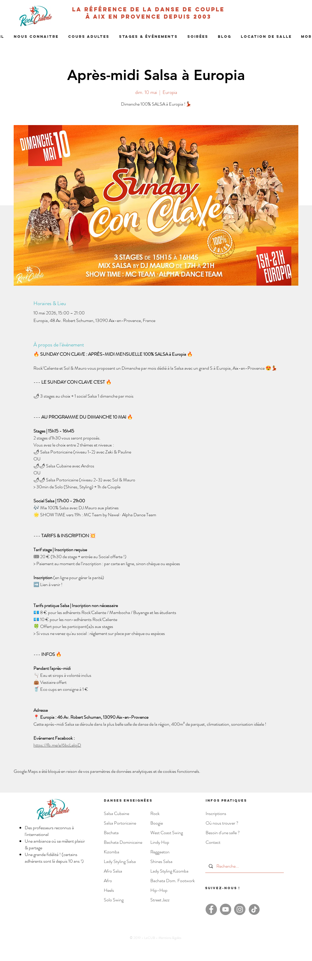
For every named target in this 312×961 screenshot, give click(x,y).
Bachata (111, 832)
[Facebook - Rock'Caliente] (211, 909)
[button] (36, 36)
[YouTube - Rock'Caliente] (225, 909)
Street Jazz (160, 899)
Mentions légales (169, 937)
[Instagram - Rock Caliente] (239, 909)
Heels (109, 890)
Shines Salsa (161, 861)
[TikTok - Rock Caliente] (254, 909)
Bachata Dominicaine (123, 842)
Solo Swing (114, 899)
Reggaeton (160, 851)
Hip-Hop (158, 890)
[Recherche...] (244, 866)
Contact (213, 842)
